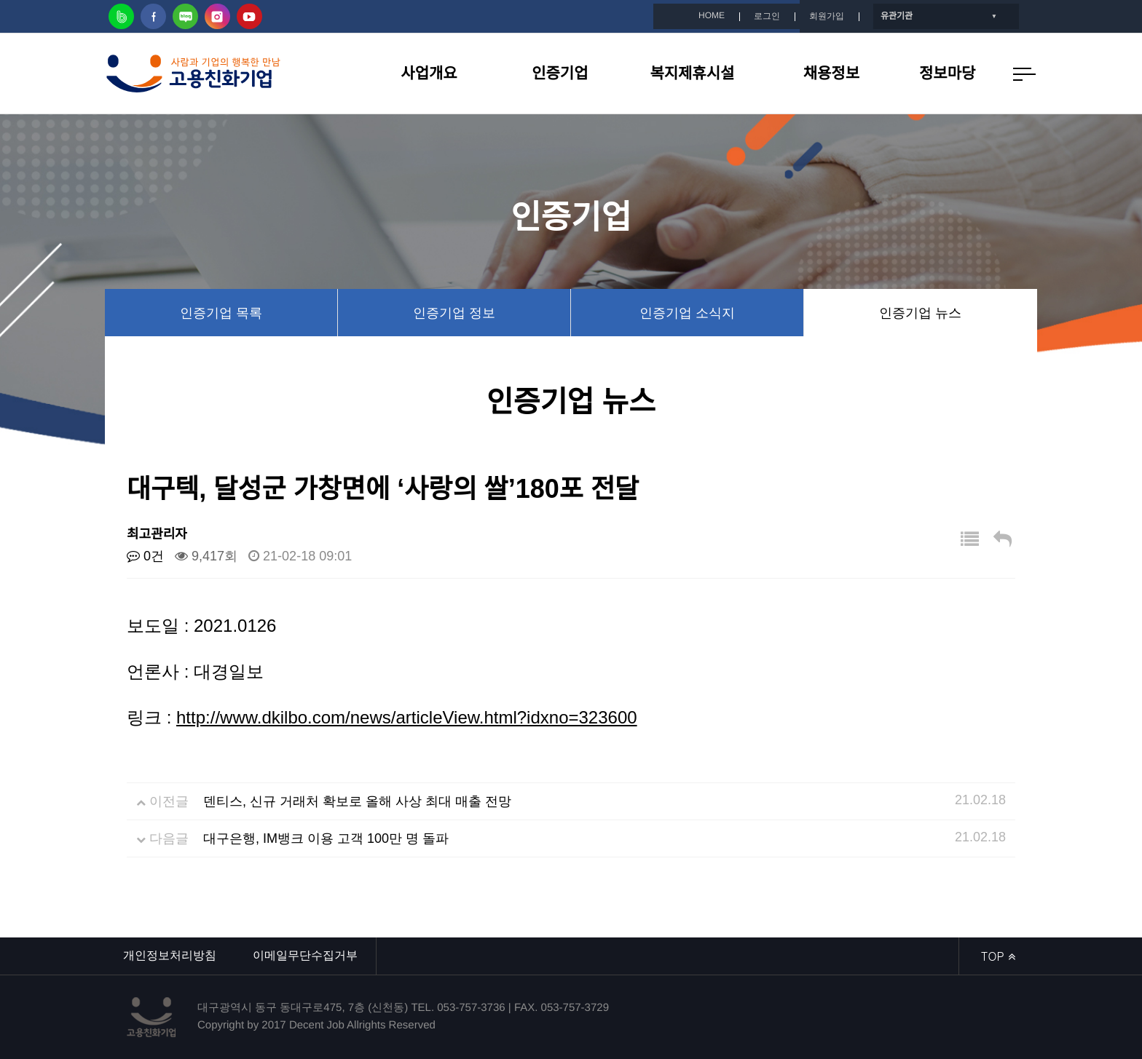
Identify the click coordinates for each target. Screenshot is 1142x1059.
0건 (145, 556)
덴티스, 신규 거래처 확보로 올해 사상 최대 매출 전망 (357, 801)
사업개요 (429, 73)
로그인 (767, 16)
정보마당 (947, 73)
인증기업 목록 (221, 313)
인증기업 (560, 73)
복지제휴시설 (692, 73)
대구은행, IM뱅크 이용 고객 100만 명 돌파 (326, 838)
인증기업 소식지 (687, 313)
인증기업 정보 (454, 313)
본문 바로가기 (0, 0)
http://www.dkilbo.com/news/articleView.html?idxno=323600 (406, 717)
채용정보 (831, 73)
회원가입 (826, 16)
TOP (998, 956)
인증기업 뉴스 (920, 313)
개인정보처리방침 (169, 955)
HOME (711, 15)
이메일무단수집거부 (305, 955)
